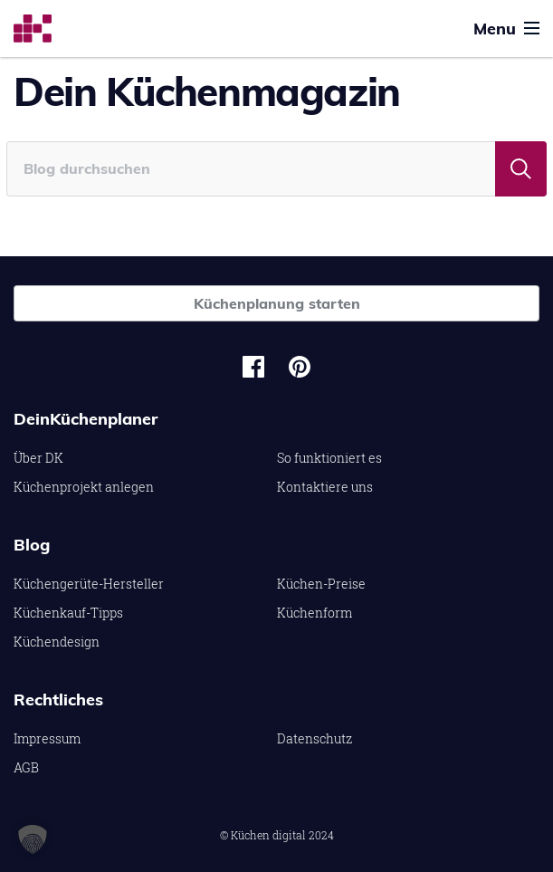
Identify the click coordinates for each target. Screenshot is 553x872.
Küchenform (314, 612)
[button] (32, 839)
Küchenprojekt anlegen (84, 486)
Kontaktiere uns (325, 486)
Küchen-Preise (321, 583)
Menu (506, 28)
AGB (26, 767)
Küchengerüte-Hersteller (89, 583)
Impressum (47, 738)
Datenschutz (314, 738)
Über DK (38, 457)
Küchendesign (57, 641)
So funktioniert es (329, 457)
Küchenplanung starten (277, 303)
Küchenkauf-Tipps (68, 612)
